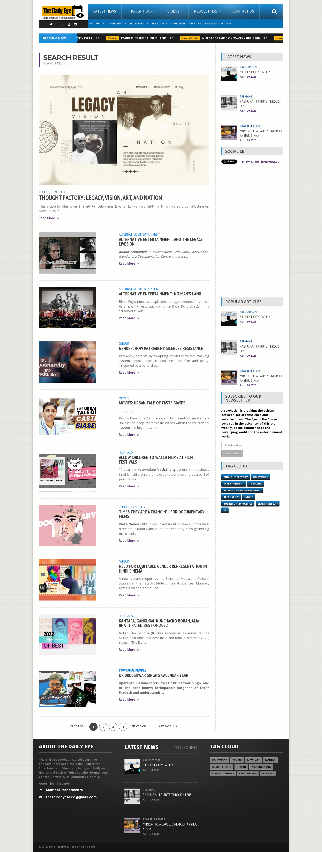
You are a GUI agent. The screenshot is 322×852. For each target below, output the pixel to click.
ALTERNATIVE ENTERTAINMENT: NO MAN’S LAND (160, 294)
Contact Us (243, 11)
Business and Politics (237, 503)
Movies (124, 397)
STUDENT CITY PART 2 (79, 38)
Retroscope (231, 496)
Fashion (270, 760)
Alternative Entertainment (139, 234)
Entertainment (233, 483)
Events (248, 496)
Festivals (126, 452)
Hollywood (260, 476)
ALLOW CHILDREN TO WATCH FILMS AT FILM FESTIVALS (156, 459)
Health (241, 766)
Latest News (104, 11)
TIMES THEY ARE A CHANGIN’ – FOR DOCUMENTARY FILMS (161, 514)
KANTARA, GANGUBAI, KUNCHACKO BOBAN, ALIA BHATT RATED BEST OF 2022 (159, 623)
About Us (195, 23)
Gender (124, 343)
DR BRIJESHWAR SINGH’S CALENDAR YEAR (153, 675)
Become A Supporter (218, 23)
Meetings (253, 760)
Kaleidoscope (249, 67)
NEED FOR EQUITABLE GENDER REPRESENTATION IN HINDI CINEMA (163, 568)
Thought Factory (52, 191)
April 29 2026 (248, 111)
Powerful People (191, 38)
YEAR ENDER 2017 (267, 503)
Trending (113, 38)
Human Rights (221, 766)
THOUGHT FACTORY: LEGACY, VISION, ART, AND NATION (100, 198)
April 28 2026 (248, 140)
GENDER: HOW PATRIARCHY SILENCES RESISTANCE (161, 348)
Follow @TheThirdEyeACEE (259, 162)
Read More (49, 218)
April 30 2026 (248, 76)
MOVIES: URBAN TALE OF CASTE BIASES (152, 403)
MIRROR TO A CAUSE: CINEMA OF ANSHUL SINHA (232, 38)
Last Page (167, 726)
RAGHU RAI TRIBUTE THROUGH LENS (145, 38)
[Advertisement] (252, 231)
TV (225, 510)
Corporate (178, 23)
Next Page (141, 726)
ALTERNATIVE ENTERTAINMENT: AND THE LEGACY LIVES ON (160, 241)
